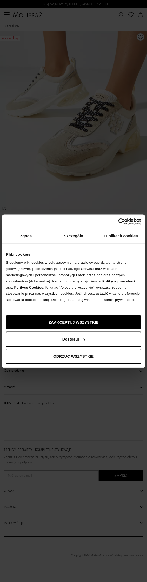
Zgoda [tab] (26, 236)
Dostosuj (73, 339)
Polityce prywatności (120, 281)
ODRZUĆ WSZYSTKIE (73, 356)
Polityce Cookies (28, 287)
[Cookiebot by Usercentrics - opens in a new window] (118, 221)
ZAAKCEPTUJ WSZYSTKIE (74, 322)
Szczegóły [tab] (73, 236)
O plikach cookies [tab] (121, 236)
